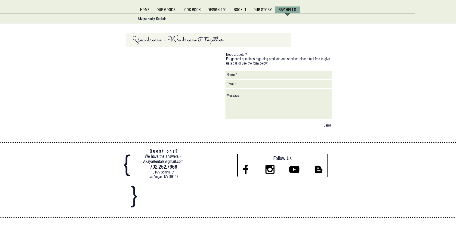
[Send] (327, 125)
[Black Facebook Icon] (245, 169)
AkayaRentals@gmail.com (163, 161)
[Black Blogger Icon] (318, 169)
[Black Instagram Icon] (270, 169)
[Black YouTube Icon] (294, 169)
